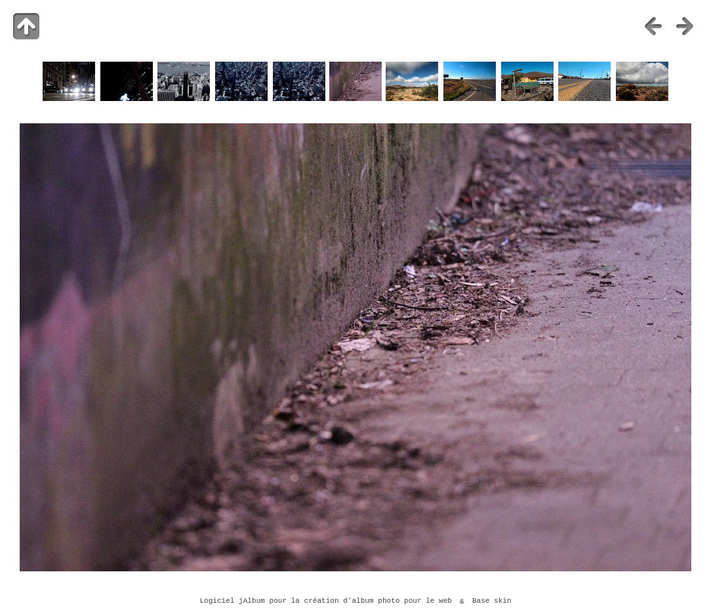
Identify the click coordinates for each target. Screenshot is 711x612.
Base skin (492, 601)
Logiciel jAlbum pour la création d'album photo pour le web (325, 601)
